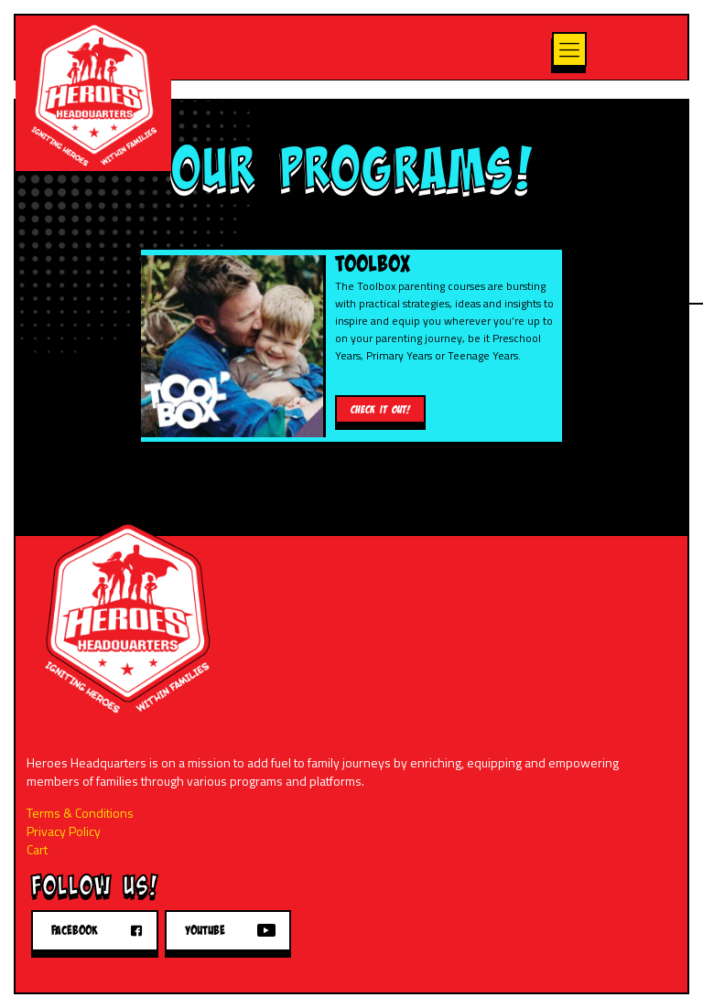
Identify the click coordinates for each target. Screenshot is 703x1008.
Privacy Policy (64, 831)
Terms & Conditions (80, 812)
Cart (37, 849)
